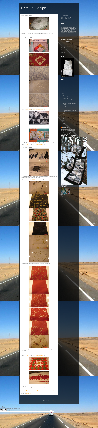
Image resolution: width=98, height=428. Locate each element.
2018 (63, 95)
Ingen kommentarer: (39, 34)
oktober (64, 113)
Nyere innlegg (25, 390)
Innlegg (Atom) (28, 393)
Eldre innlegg (53, 390)
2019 (63, 93)
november (65, 98)
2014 (63, 117)
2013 (63, 118)
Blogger (53, 400)
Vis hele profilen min (64, 134)
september (65, 115)
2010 (63, 123)
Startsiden (39, 390)
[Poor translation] (5, 410)
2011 (63, 121)
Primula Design (33, 8)
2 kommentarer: (39, 179)
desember (65, 96)
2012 (63, 120)
